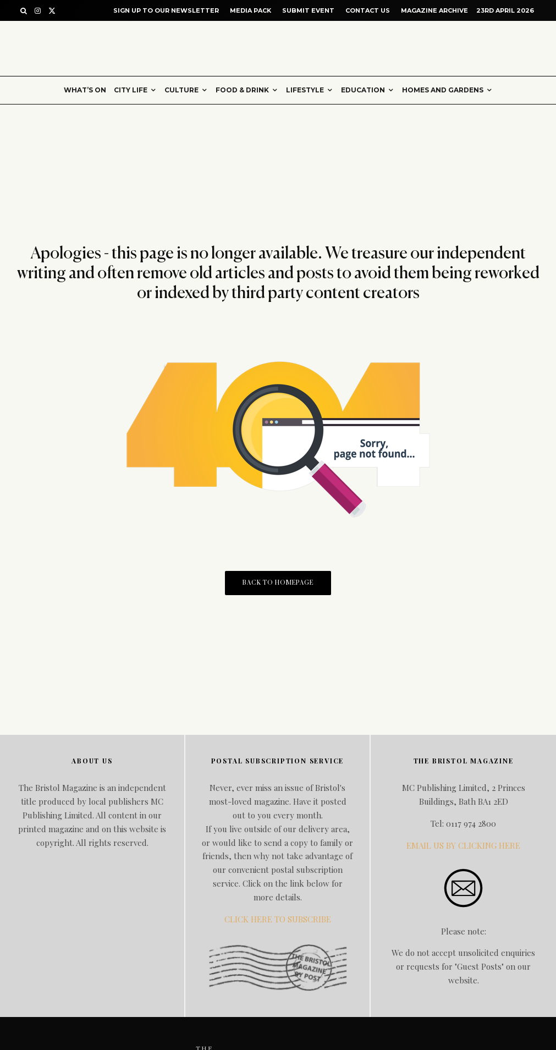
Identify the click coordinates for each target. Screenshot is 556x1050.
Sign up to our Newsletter (166, 10)
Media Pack (250, 10)
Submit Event (308, 10)
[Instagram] (38, 11)
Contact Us (367, 10)
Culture (181, 90)
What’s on (85, 90)
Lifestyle (305, 90)
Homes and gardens (442, 90)
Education (363, 90)
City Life (130, 90)
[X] (52, 11)
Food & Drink (242, 90)
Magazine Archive (434, 10)
